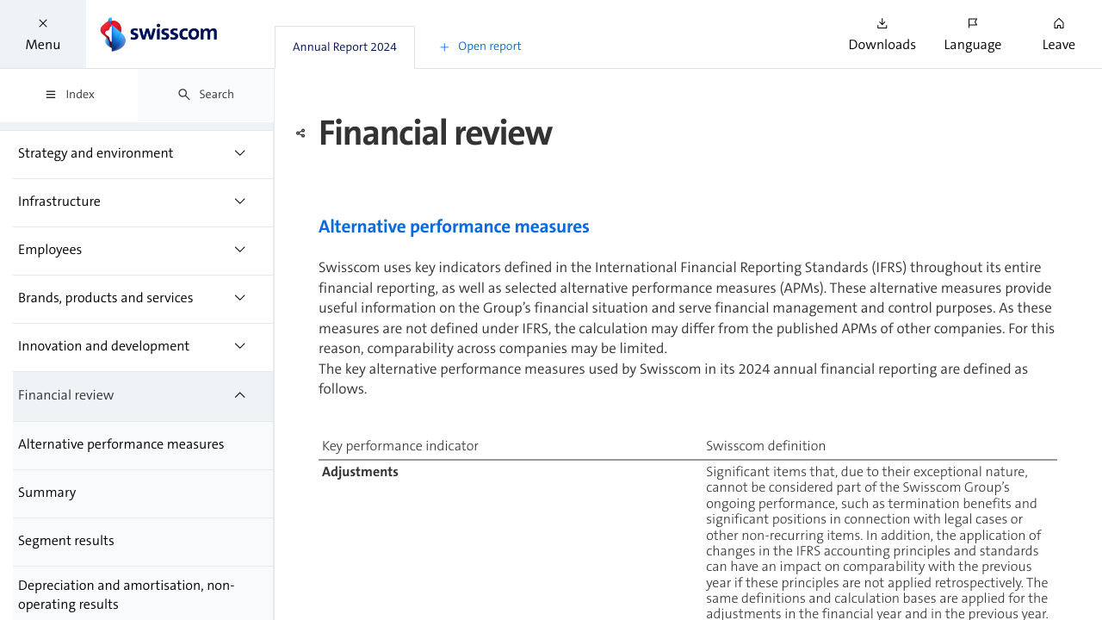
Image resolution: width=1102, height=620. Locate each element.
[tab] (345, 47)
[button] (43, 34)
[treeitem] (143, 155)
